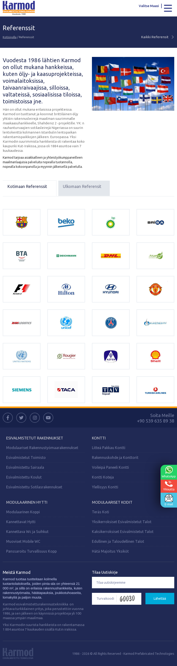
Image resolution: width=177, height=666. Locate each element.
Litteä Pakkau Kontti (108, 448)
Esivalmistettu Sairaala (25, 467)
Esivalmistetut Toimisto (26, 457)
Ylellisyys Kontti (105, 487)
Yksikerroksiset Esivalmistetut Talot (121, 522)
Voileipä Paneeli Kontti (110, 467)
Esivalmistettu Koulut (24, 477)
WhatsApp (169, 472)
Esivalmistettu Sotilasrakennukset (34, 487)
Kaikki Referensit (157, 37)
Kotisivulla (9, 37)
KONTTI (99, 438)
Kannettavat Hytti (20, 522)
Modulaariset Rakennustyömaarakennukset (42, 448)
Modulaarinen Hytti (26, 502)
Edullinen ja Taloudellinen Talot (118, 541)
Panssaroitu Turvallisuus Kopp (31, 551)
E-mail (169, 500)
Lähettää (160, 598)
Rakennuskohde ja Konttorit (115, 457)
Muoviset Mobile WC (23, 541)
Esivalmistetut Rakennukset (34, 438)
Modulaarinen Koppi (23, 512)
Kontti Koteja (103, 477)
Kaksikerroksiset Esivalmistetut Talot (122, 532)
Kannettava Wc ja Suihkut (27, 532)
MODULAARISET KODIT (112, 502)
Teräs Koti (100, 512)
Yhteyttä (168, 486)
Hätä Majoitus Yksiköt (110, 551)
